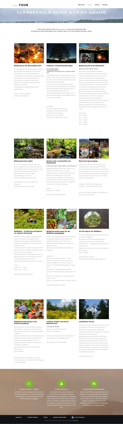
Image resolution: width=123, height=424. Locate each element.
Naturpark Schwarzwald (59, 417)
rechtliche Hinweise (32, 417)
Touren (89, 5)
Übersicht (81, 5)
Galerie (97, 5)
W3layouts (75, 421)
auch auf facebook (77, 417)
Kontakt (105, 5)
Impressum (19, 417)
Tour (21, 5)
